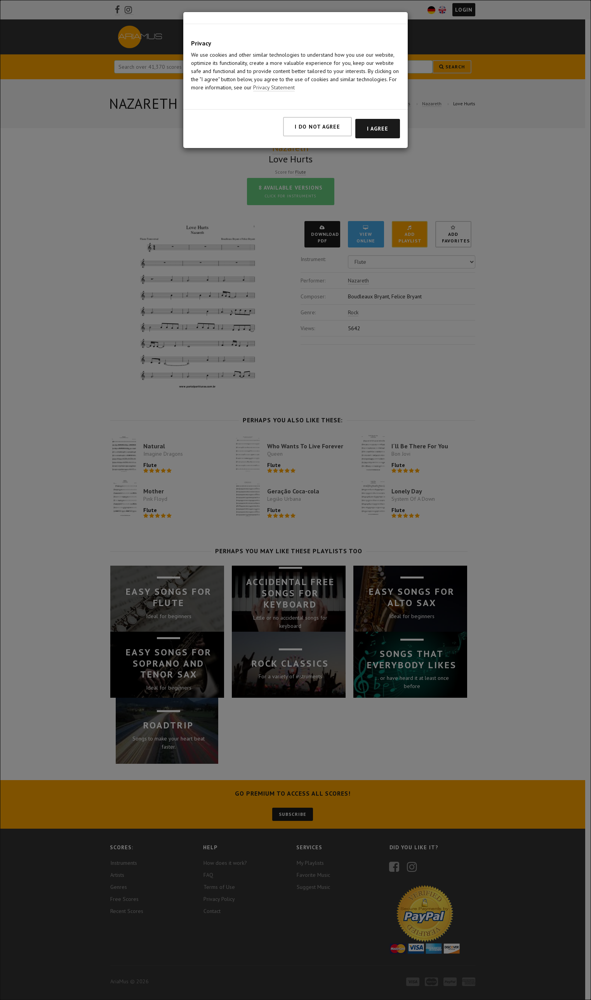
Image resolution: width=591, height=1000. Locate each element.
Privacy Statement (274, 83)
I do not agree (317, 122)
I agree (377, 124)
